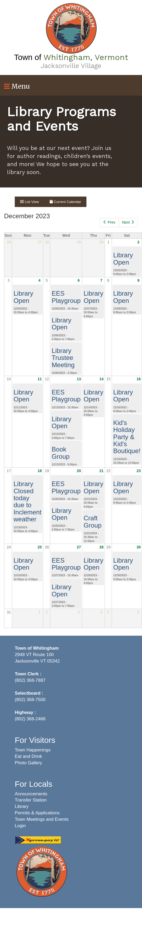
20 (79, 471)
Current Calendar (65, 202)
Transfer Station (31, 800)
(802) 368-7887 (30, 680)
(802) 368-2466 (30, 718)
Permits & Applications (37, 812)
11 (40, 379)
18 (40, 471)
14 (101, 379)
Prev (109, 222)
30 (139, 547)
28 (101, 547)
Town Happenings (32, 749)
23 (139, 471)
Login (20, 825)
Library (21, 806)
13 (79, 379)
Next (128, 222)
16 (139, 379)
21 (101, 471)
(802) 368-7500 (30, 699)
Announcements (31, 793)
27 (79, 547)
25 (40, 547)
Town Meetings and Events (42, 819)
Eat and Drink (28, 756)
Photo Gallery (28, 762)
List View (29, 202)
